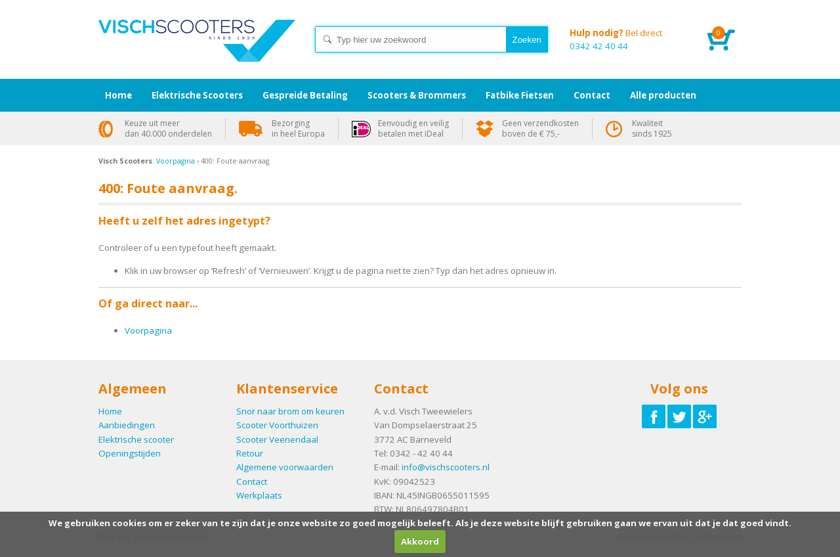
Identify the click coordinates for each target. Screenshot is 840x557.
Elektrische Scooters (197, 95)
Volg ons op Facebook (653, 416)
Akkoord (420, 541)
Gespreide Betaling (305, 95)
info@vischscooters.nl (446, 467)
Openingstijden (129, 453)
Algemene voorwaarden (284, 467)
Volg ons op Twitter (679, 416)
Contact (251, 481)
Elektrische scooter (136, 439)
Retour (249, 453)
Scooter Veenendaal (277, 439)
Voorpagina (175, 161)
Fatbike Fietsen (520, 95)
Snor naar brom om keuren (290, 411)
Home (196, 52)
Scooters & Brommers (417, 95)
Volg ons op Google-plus (705, 416)
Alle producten (663, 95)
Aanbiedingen (126, 425)
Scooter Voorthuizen (277, 425)
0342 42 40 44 (629, 39)
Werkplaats (259, 495)
